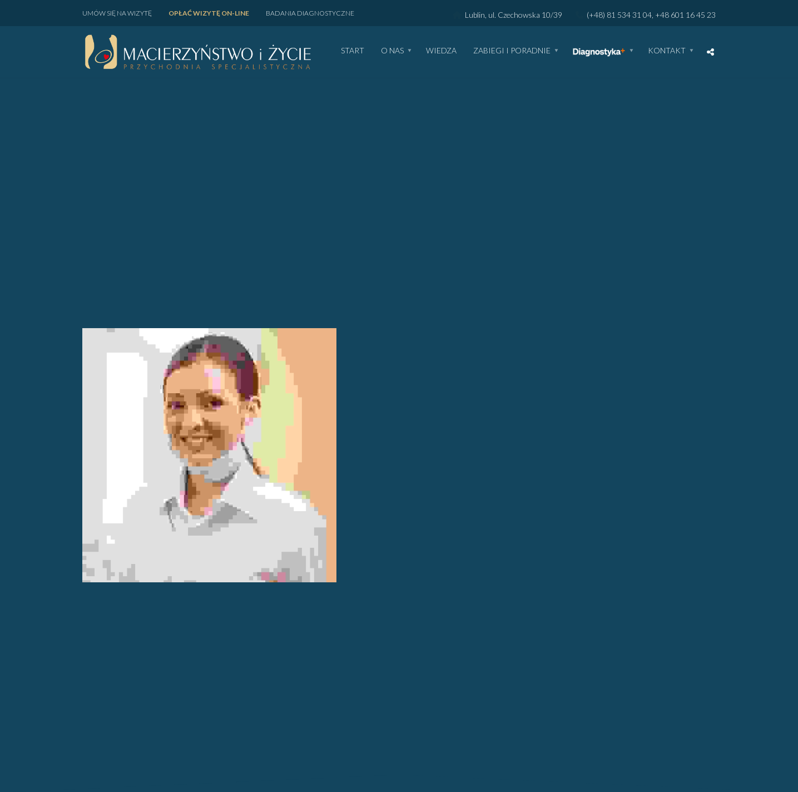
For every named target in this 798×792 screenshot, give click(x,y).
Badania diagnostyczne (310, 13)
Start (352, 51)
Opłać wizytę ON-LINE (208, 13)
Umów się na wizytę (117, 13)
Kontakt (667, 51)
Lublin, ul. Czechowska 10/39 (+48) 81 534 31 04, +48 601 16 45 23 (584, 14)
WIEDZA (441, 51)
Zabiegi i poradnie (512, 51)
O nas (392, 51)
